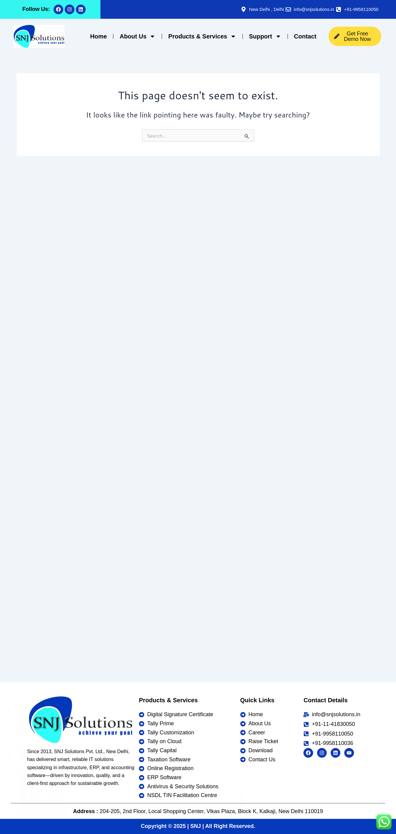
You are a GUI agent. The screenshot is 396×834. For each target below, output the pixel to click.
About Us (137, 36)
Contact (305, 36)
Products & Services (202, 36)
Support (265, 36)
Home (98, 36)
